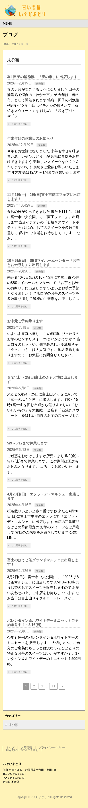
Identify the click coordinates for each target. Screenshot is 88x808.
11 (53, 686)
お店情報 (26, 747)
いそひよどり (39, 797)
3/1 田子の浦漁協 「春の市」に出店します (42, 77)
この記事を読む (19, 124)
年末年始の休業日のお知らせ (30, 138)
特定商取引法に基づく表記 (22, 750)
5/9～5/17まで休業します (27, 443)
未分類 (39, 83)
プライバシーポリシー (52, 747)
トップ (10, 747)
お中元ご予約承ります (25, 321)
